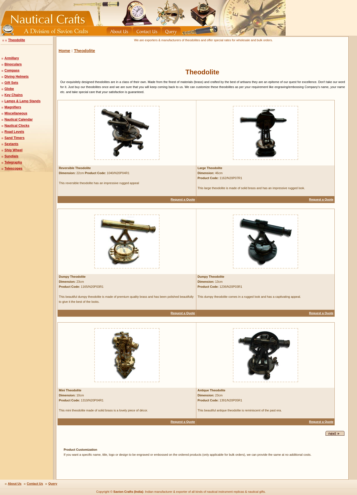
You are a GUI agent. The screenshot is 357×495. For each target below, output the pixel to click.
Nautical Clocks (16, 126)
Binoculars (13, 64)
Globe (9, 89)
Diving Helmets (16, 77)
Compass (12, 70)
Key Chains (13, 95)
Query (52, 483)
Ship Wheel (13, 150)
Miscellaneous (15, 113)
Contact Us (35, 483)
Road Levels (14, 132)
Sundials (11, 156)
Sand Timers (14, 138)
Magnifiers (12, 107)
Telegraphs (13, 162)
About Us (14, 483)
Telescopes (13, 168)
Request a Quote (183, 199)
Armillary (11, 58)
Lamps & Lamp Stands (22, 101)
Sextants (11, 144)
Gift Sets (11, 83)
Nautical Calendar (18, 119)
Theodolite (16, 40)
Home (64, 50)
